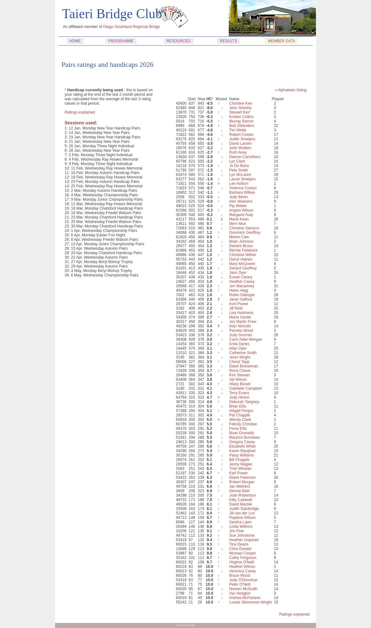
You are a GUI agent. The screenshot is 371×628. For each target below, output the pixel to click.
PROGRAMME (121, 41)
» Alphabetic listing (290, 90)
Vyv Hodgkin (239, 593)
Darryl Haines (240, 259)
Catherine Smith (242, 353)
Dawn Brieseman (243, 366)
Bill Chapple (239, 459)
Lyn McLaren (240, 174)
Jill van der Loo (242, 513)
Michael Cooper (242, 553)
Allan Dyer (238, 348)
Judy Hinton (239, 397)
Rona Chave (239, 370)
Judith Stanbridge (244, 508)
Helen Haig (238, 290)
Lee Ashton (238, 183)
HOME (75, 41)
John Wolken (240, 148)
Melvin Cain (239, 237)
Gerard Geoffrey (242, 268)
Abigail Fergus (241, 410)
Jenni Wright (239, 357)
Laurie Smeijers (242, 179)
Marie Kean (238, 219)
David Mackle (240, 504)
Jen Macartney (241, 286)
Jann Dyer (238, 272)
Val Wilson (238, 379)
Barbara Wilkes (242, 192)
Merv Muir (237, 223)
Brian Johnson (241, 241)
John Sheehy (240, 108)
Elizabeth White (242, 446)
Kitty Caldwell (240, 500)
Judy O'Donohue (243, 580)
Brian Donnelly (241, 433)
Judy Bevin (238, 197)
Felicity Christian (243, 424)
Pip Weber (238, 206)
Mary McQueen (242, 264)
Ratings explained (80, 112)
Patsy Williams (241, 455)
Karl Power (238, 473)
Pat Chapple (239, 415)
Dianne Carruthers (244, 157)
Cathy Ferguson (242, 557)
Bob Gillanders (241, 125)
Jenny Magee (240, 464)
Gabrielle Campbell (245, 388)
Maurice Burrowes (244, 437)
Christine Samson (244, 228)
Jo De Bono (239, 166)
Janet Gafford (240, 299)
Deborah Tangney (244, 402)
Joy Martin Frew (242, 321)
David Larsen (240, 143)
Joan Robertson (242, 495)
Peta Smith (238, 170)
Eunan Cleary (240, 277)
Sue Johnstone (242, 535)
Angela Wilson (241, 210)
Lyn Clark (237, 161)
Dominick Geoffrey (244, 232)
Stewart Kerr (239, 112)
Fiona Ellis (238, 428)
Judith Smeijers (242, 139)
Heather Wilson (242, 566)
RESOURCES (178, 41)
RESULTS (228, 41)
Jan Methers (239, 486)
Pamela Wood (241, 330)
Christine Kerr (240, 103)
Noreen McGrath (243, 589)
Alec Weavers (241, 201)
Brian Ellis (237, 406)
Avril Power (238, 304)
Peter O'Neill (239, 584)
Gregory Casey (242, 442)
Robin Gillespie (242, 295)
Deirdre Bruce (241, 246)
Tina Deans (238, 544)
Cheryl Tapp (239, 361)
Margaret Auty (241, 215)
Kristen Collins (241, 117)
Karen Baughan (242, 451)
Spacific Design (185, 625)
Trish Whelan (240, 468)
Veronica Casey (242, 571)
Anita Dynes (239, 344)
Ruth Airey (238, 152)
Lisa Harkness (241, 313)
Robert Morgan (242, 482)
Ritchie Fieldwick (243, 250)
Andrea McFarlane (245, 598)
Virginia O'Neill (241, 562)
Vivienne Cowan (243, 188)
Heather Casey (242, 281)
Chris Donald (240, 549)
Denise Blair (239, 491)
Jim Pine (236, 531)
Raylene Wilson (242, 517)
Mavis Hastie (240, 317)
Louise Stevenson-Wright (250, 602)
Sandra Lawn (240, 522)
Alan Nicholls (240, 326)
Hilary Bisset (239, 384)
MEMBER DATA (281, 41)
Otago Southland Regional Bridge (131, 26)
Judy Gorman (240, 335)
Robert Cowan (241, 134)
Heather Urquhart (244, 540)
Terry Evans (239, 393)
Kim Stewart (239, 375)
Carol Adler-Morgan (245, 339)
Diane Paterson (242, 477)
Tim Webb (237, 130)
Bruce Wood (239, 575)
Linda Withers (240, 526)
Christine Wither (242, 255)
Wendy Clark (240, 419)
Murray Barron (241, 121)
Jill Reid (235, 308)
